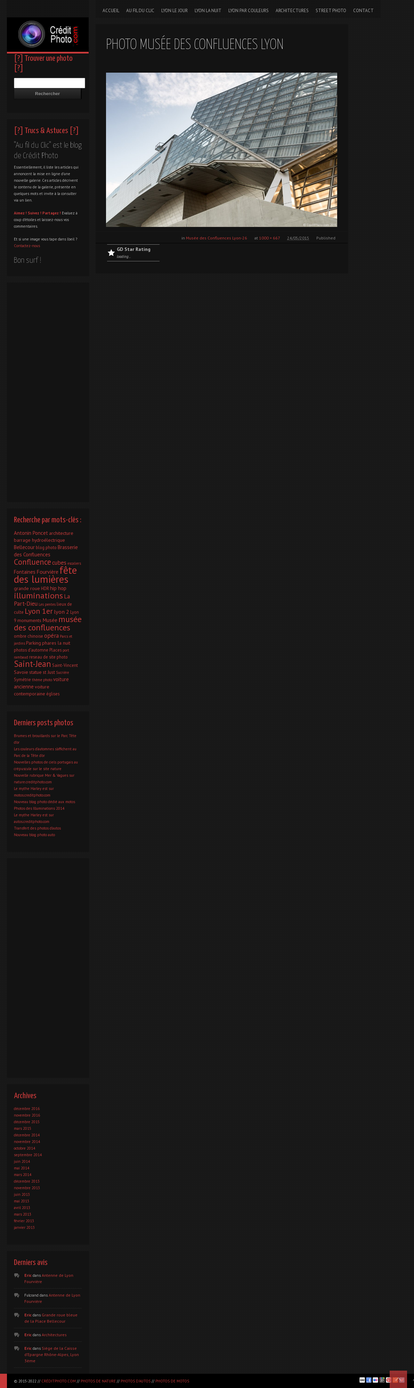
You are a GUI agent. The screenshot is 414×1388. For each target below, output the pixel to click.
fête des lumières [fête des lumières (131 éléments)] (45, 574)
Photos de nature (98, 1381)
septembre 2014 (28, 1154)
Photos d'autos (136, 1381)
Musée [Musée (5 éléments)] (49, 620)
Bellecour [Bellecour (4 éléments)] (24, 547)
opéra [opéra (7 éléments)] (51, 635)
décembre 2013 (27, 1181)
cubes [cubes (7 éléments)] (59, 562)
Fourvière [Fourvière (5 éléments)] (47, 571)
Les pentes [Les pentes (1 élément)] (47, 604)
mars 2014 (22, 1174)
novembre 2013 (27, 1187)
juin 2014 (22, 1161)
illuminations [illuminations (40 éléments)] (38, 595)
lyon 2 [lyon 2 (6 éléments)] (61, 611)
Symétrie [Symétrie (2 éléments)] (22, 679)
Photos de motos (172, 1381)
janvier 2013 (24, 1227)
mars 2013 (22, 1214)
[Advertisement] (48, 390)
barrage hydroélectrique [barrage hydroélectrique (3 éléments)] (39, 540)
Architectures (54, 1334)
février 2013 (24, 1220)
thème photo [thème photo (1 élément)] (42, 679)
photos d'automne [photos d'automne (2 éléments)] (31, 650)
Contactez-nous (27, 245)
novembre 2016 (27, 1115)
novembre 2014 (27, 1141)
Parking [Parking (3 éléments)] (33, 643)
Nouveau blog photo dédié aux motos (44, 801)
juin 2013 (22, 1194)
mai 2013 (21, 1201)
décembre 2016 (27, 1108)
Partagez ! (51, 213)
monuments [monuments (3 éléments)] (29, 620)
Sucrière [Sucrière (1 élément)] (62, 672)
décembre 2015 (27, 1121)
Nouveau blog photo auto (34, 834)
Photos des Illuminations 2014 (39, 808)
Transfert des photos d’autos (37, 828)
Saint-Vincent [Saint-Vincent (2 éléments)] (65, 665)
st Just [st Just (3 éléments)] (49, 672)
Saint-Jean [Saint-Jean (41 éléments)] (32, 663)
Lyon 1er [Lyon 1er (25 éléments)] (39, 611)
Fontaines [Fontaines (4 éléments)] (24, 572)
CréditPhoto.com (58, 1381)
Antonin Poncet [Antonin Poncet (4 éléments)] (31, 533)
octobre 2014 (24, 1148)
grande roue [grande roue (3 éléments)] (27, 588)
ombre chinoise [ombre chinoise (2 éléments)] (28, 636)
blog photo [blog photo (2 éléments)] (46, 547)
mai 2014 (21, 1168)
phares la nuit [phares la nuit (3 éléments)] (56, 643)
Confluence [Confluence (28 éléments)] (32, 562)
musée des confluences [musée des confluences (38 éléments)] (48, 623)
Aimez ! (20, 213)
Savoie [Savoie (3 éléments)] (21, 672)
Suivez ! (34, 213)
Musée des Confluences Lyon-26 (216, 237)
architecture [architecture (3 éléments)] (61, 533)
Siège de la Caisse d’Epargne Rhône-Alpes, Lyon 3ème (51, 1354)
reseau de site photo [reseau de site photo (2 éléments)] (48, 657)
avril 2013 (22, 1207)
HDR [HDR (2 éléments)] (45, 588)
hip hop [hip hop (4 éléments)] (58, 588)
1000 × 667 (269, 237)
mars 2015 (22, 1128)
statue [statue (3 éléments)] (35, 672)
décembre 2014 (27, 1135)
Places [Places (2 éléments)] (55, 650)
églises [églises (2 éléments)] (52, 693)
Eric (28, 1275)
